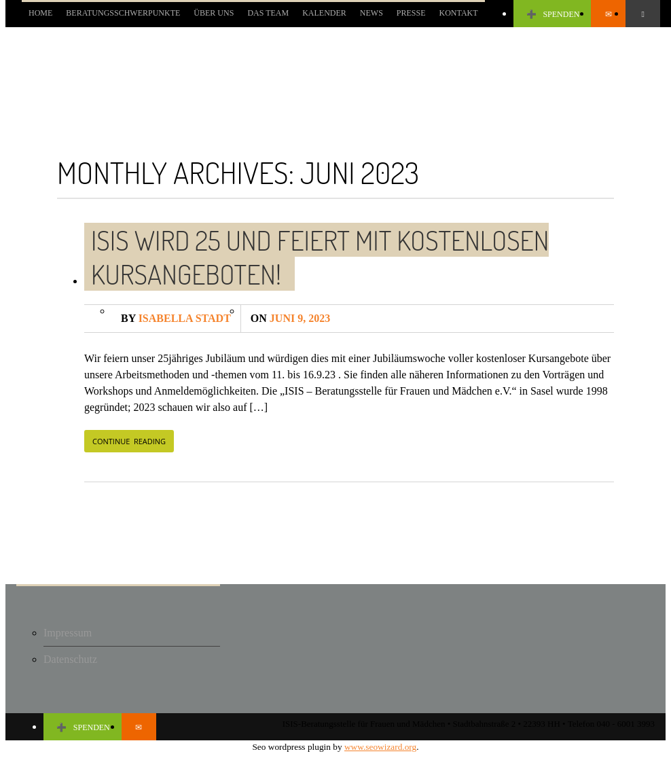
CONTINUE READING (129, 441)
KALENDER (324, 13)
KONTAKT (458, 13)
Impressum (67, 632)
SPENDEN (552, 14)
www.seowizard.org (380, 747)
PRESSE (411, 13)
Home (40, 13)
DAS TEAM (268, 13)
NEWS (371, 13)
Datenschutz (70, 659)
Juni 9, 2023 (290, 318)
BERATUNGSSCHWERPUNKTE (123, 13)
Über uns (214, 13)
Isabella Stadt (176, 318)
